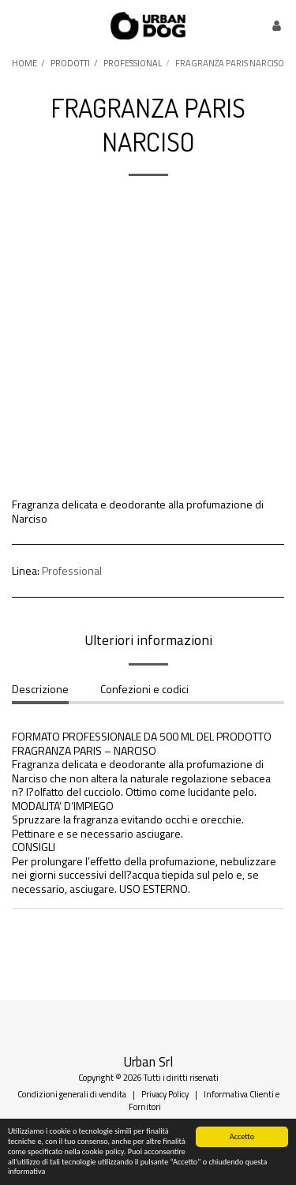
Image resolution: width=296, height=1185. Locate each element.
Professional (72, 570)
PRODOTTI (70, 62)
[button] (17, 25)
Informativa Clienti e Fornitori (204, 1100)
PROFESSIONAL (132, 62)
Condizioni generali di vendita (71, 1094)
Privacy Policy (165, 1094)
